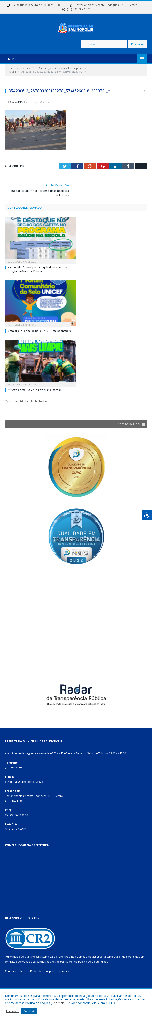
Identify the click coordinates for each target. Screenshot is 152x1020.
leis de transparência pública (69, 974)
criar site (29, 969)
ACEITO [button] (29, 1011)
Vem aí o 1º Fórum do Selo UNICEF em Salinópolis (40, 343)
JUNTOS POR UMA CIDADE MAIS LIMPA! (34, 402)
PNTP (22, 983)
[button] (129, 437)
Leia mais (58, 1003)
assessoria (99, 969)
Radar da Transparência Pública (50, 983)
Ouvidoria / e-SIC (15, 841)
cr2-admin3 (17, 113)
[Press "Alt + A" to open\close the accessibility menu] (147, 515)
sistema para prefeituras (54, 969)
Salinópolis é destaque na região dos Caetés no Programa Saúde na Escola (37, 281)
